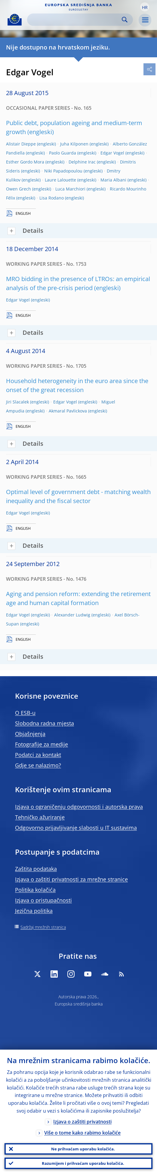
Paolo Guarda (62, 153)
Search (125, 19)
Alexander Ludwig (72, 615)
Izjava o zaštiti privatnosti (82, 1121)
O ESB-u (25, 712)
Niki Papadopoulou (63, 171)
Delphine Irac (82, 162)
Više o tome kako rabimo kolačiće (82, 1132)
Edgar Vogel (112, 153)
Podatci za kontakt (38, 754)
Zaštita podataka (36, 868)
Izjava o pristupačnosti (43, 900)
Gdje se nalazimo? (38, 765)
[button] (144, 6)
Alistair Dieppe (21, 144)
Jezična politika (34, 910)
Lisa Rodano (51, 198)
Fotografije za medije (41, 744)
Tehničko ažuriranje (40, 817)
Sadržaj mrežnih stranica (43, 927)
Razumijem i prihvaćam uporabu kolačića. (83, 1163)
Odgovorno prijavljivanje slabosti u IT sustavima (76, 827)
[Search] (75, 19)
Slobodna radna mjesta (44, 723)
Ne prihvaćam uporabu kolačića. (83, 1149)
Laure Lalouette (60, 180)
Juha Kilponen (74, 144)
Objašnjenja (30, 733)
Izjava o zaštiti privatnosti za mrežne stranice (71, 879)
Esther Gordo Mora (25, 162)
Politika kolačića (35, 889)
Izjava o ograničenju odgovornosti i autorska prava (79, 806)
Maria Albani (113, 180)
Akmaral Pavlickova (68, 411)
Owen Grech (18, 189)
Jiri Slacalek (17, 402)
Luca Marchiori (70, 189)
